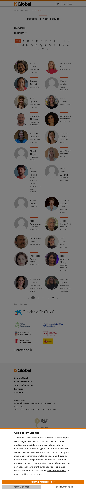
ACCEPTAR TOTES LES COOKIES (43, 482)
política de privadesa (32, 474)
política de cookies (56, 470)
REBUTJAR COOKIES (21, 487)
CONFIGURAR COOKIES (64, 487)
